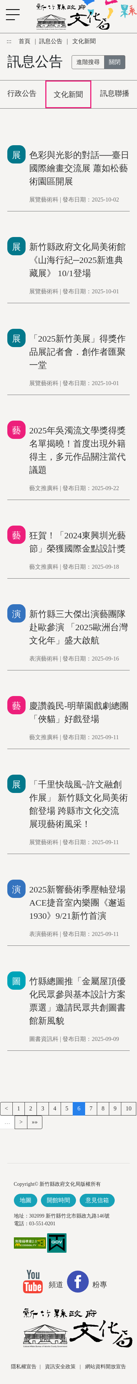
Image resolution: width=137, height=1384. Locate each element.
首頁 (25, 41)
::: (10, 41)
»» (35, 1122)
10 (129, 1108)
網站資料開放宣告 (105, 1366)
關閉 (115, 62)
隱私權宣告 (24, 1366)
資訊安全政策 (61, 1366)
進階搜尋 (88, 62)
